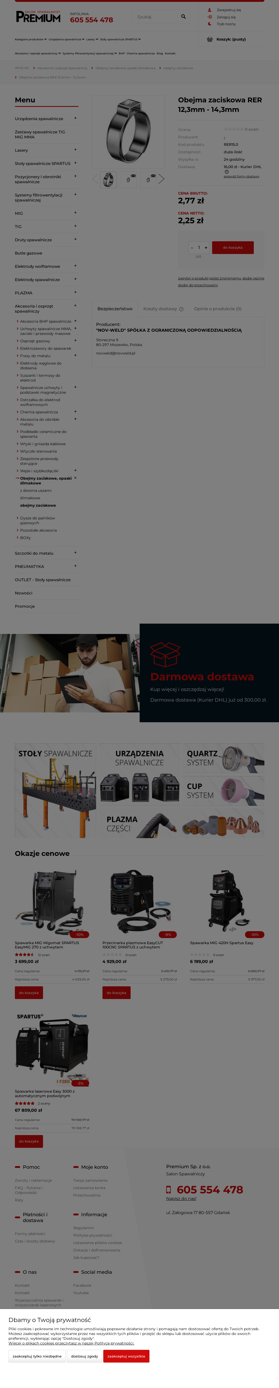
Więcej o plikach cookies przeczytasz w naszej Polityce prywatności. (71, 1343)
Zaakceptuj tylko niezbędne (37, 1356)
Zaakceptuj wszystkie (126, 1356)
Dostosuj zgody (84, 1356)
